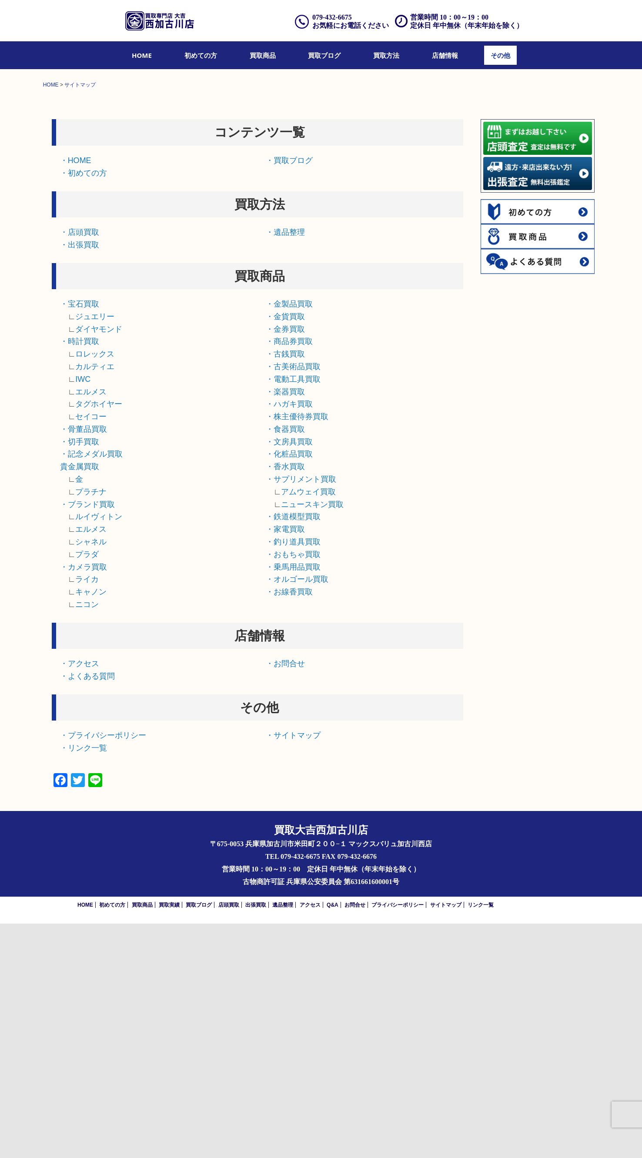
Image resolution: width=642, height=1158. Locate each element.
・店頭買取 (79, 466)
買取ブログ (324, 55)
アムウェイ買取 (308, 726)
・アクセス (79, 898)
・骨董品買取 (83, 663)
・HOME (75, 394)
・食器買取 (285, 663)
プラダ (87, 788)
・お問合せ (285, 898)
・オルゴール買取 (297, 813)
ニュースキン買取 (312, 738)
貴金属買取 (79, 701)
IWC (82, 613)
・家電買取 (285, 763)
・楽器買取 (285, 625)
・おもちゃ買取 (293, 788)
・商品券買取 (289, 575)
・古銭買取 (285, 588)
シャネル (91, 776)
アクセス (310, 1139)
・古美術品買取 (293, 601)
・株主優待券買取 (297, 651)
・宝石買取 (79, 538)
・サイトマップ (293, 969)
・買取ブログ (289, 394)
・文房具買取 (289, 675)
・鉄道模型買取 (293, 751)
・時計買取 (79, 575)
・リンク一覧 (83, 982)
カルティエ (94, 601)
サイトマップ (445, 1139)
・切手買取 (79, 675)
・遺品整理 (285, 466)
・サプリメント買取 (301, 713)
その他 (500, 55)
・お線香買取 (289, 826)
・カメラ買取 (83, 801)
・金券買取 (285, 563)
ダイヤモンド (98, 563)
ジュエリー (94, 551)
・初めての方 (83, 407)
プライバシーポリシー (397, 1139)
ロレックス (94, 588)
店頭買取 (228, 1139)
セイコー (91, 651)
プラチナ (91, 726)
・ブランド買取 (87, 738)
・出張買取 (79, 478)
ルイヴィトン (98, 751)
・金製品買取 (289, 538)
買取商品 (263, 55)
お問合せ (354, 1139)
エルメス (91, 625)
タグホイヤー (98, 638)
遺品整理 (282, 1139)
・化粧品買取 (289, 688)
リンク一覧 (481, 1139)
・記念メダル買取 (91, 688)
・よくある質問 (87, 910)
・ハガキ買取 (289, 638)
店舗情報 (445, 55)
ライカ (87, 813)
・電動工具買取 (293, 613)
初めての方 (200, 55)
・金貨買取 (285, 551)
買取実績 (169, 1139)
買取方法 (386, 55)
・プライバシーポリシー (103, 969)
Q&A (332, 1139)
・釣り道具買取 (293, 776)
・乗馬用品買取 (293, 801)
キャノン (91, 826)
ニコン (87, 838)
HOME (142, 55)
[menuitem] (141, 55)
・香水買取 (285, 701)
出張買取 (255, 1139)
